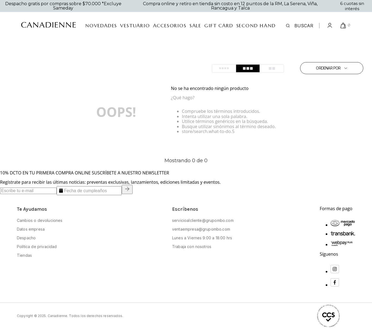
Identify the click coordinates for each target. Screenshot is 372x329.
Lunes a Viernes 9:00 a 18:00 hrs (202, 238)
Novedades (101, 25)
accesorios (170, 25)
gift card (218, 25)
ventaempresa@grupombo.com (201, 229)
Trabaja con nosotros (191, 246)
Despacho (26, 238)
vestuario (135, 25)
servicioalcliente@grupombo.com (203, 220)
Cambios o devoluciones (40, 220)
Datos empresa (31, 229)
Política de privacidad (37, 246)
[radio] (224, 68)
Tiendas (24, 255)
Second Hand (256, 25)
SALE (195, 25)
